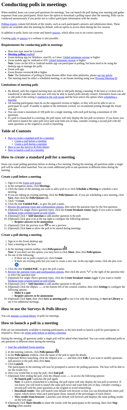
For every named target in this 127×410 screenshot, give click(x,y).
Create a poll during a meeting (31, 144)
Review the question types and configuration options (36, 206)
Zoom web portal (32, 182)
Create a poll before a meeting (30, 141)
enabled (21, 54)
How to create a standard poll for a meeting (31, 138)
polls (13, 38)
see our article (104, 75)
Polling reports (9, 24)
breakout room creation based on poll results (31, 212)
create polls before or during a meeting (45, 332)
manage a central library (23, 315)
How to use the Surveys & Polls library (28, 147)
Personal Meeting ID (106, 78)
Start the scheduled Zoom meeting (26, 347)
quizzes (56, 32)
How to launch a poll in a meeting (26, 150)
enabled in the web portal (51, 97)
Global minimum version (76, 57)
